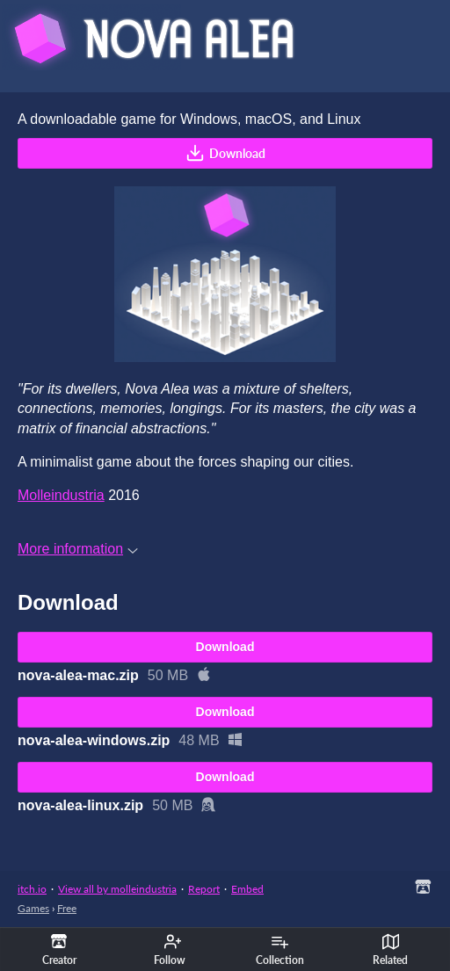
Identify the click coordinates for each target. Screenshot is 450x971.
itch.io (32, 888)
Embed (247, 888)
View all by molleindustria (117, 888)
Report (204, 888)
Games (33, 908)
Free (66, 908)
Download (225, 153)
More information (78, 548)
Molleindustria (61, 495)
